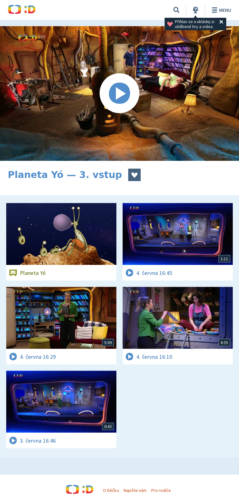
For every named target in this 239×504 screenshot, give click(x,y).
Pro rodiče (161, 490)
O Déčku (111, 490)
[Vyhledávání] (176, 10)
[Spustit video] (119, 93)
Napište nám (135, 490)
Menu (220, 10)
